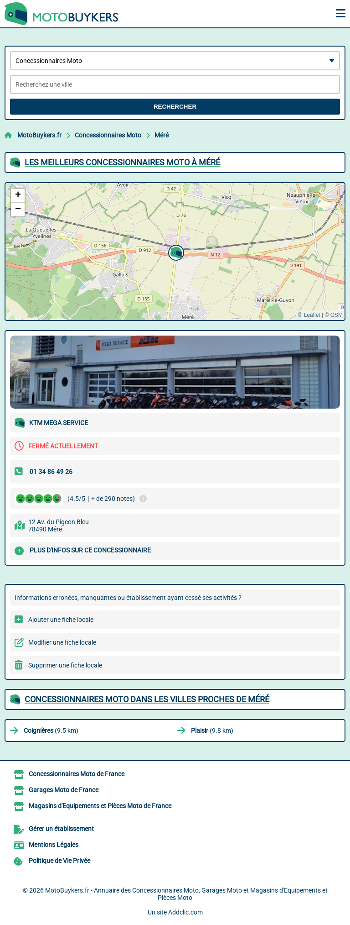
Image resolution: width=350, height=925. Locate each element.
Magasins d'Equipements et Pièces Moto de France (100, 805)
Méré (161, 135)
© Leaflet (309, 315)
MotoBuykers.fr (39, 135)
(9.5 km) (51, 730)
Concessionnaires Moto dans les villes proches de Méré (147, 699)
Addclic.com (185, 912)
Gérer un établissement (61, 828)
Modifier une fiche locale (62, 642)
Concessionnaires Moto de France (76, 774)
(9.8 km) (212, 730)
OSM (336, 315)
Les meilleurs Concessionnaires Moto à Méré (122, 162)
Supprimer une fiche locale (65, 665)
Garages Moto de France (63, 790)
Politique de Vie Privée (59, 860)
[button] (175, 251)
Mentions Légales (53, 844)
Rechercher (175, 106)
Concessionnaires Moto (108, 135)
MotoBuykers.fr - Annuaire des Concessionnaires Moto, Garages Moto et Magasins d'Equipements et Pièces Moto (186, 894)
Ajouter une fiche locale (60, 619)
